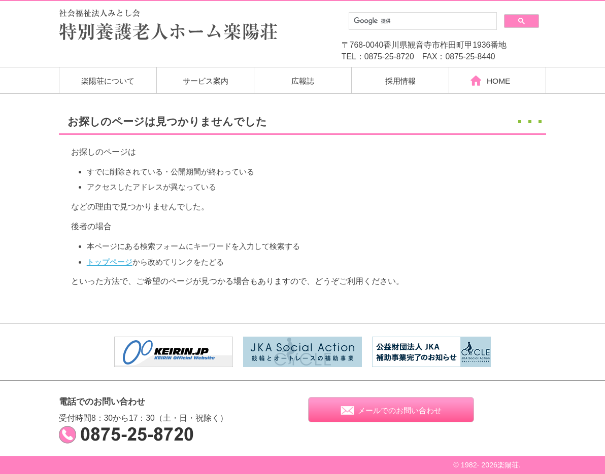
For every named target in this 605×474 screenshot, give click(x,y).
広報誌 (302, 81)
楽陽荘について (108, 81)
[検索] (422, 21)
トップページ (109, 262)
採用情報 (400, 81)
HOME (498, 81)
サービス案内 (205, 81)
